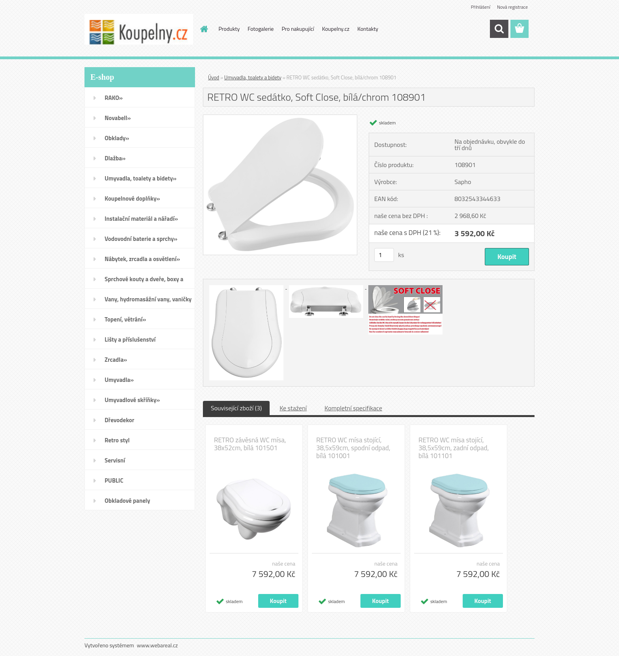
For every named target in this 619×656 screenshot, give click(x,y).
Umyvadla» (119, 379)
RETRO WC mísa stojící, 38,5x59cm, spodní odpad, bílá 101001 (353, 448)
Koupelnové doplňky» (132, 198)
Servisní (115, 460)
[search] (499, 29)
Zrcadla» (116, 359)
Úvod (213, 77)
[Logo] (138, 29)
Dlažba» (115, 158)
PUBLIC (114, 480)
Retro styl (117, 440)
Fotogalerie (261, 28)
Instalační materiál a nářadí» (141, 218)
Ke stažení (293, 408)
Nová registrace (512, 7)
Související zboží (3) (236, 408)
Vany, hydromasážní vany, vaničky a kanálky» (148, 302)
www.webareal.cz (157, 645)
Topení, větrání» (125, 319)
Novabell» (118, 117)
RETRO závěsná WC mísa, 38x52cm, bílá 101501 (250, 444)
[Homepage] (204, 29)
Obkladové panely (127, 500)
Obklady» (117, 138)
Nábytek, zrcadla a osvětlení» (142, 258)
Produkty (229, 28)
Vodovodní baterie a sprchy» (141, 238)
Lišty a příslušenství (130, 339)
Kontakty (367, 28)
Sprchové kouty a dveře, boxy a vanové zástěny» (144, 281)
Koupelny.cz (335, 28)
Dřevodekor (119, 420)
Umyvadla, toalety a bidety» (140, 178)
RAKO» (114, 97)
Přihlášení (480, 7)
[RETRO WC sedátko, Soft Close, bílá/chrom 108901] (280, 118)
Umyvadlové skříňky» (132, 399)
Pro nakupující (297, 28)
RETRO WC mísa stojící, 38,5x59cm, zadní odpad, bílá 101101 (453, 448)
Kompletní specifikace (353, 408)
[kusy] (384, 255)
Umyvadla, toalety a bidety (252, 77)
